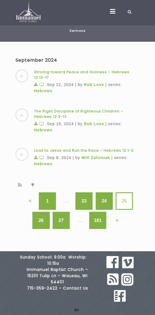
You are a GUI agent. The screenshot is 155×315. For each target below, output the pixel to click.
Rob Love (94, 84)
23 (84, 201)
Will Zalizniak (95, 157)
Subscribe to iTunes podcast (33, 184)
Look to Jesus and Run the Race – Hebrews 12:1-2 (84, 150)
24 (104, 201)
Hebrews (43, 91)
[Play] (22, 76)
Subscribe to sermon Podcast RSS (21, 184)
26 (41, 220)
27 (61, 220)
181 (98, 220)
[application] (21, 75)
